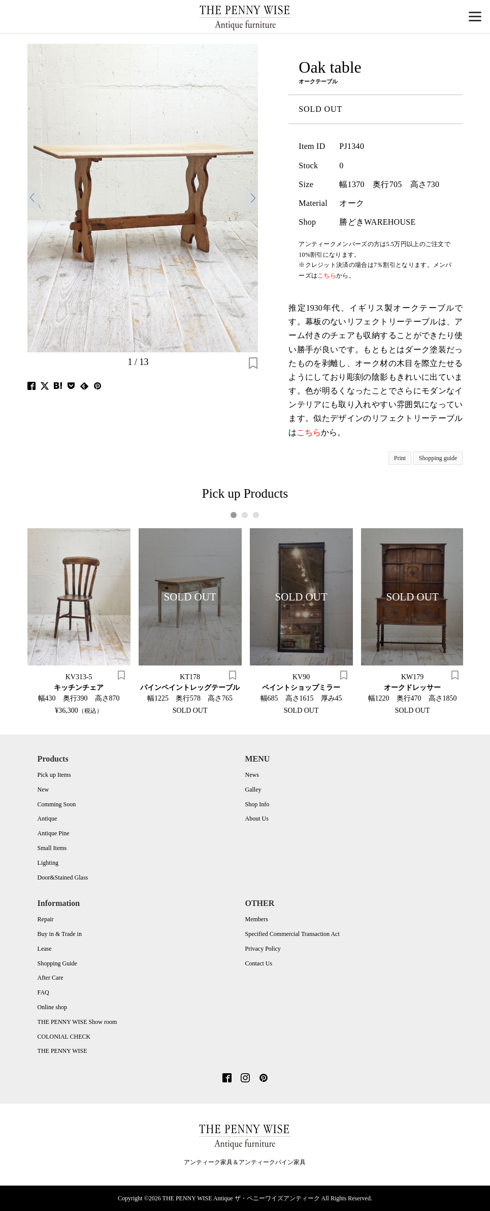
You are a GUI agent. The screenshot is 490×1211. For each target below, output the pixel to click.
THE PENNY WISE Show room (77, 1021)
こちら (309, 432)
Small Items (52, 848)
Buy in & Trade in (60, 933)
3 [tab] (256, 515)
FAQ (43, 992)
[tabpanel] (78, 621)
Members (256, 919)
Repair (46, 919)
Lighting (48, 862)
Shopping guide (438, 458)
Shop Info (257, 804)
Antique (47, 818)
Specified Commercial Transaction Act (292, 933)
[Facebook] (227, 1079)
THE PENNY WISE (62, 1050)
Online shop (52, 1007)
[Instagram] (245, 1079)
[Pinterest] (263, 1079)
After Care (50, 977)
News (251, 774)
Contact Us (258, 963)
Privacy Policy (262, 948)
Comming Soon (57, 804)
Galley (253, 789)
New (43, 789)
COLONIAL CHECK (64, 1036)
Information (59, 903)
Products (53, 758)
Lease (45, 948)
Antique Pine (54, 833)
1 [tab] (234, 515)
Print (400, 458)
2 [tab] (245, 515)
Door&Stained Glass (63, 877)
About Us (256, 818)
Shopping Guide (57, 963)
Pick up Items (54, 774)
